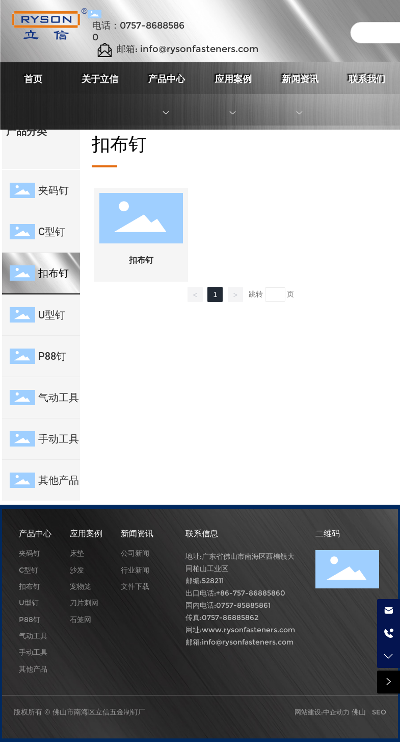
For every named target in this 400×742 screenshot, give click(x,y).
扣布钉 (141, 260)
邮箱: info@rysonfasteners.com (187, 49)
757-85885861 (246, 605)
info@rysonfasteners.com (248, 642)
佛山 (359, 711)
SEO (379, 712)
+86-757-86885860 (250, 593)
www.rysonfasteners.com (248, 629)
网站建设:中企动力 (323, 712)
